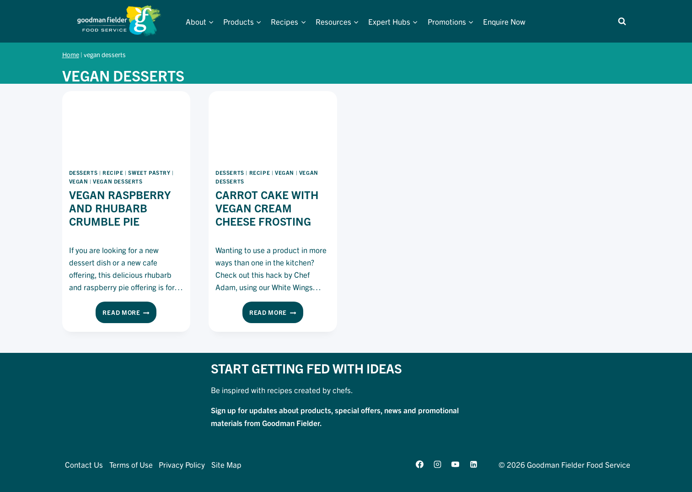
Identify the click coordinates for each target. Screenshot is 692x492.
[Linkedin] (473, 464)
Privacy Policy (182, 464)
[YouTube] (455, 464)
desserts (83, 172)
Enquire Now (504, 21)
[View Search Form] (622, 21)
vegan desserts (117, 181)
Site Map (226, 464)
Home (70, 54)
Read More (129, 314)
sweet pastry (149, 172)
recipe (112, 172)
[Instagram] (437, 464)
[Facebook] (420, 464)
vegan (78, 181)
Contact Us (84, 464)
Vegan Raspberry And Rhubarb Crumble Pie (120, 208)
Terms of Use (131, 464)
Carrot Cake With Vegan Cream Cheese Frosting (266, 208)
